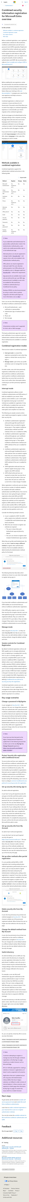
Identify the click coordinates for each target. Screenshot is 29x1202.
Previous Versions (15, 1188)
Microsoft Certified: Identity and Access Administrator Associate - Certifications (11, 1158)
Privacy (17, 1190)
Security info (16, 256)
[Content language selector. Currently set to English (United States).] (10, 1177)
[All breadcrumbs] (3, 5)
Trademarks (13, 1195)
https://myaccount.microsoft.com (11, 839)
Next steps (5, 36)
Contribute (10, 1190)
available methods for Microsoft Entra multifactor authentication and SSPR (14, 1117)
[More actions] (25, 5)
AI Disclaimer (6, 1188)
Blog (4, 1190)
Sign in (26, 2)
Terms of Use (6, 1195)
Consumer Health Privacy (9, 1193)
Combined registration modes (10, 32)
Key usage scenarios (8, 34)
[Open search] (22, 2)
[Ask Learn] (22, 5)
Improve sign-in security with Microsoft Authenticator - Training (11, 1147)
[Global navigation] (1, 2)
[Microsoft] (15, 2)
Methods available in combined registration (13, 30)
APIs (18, 297)
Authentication (8, 5)
